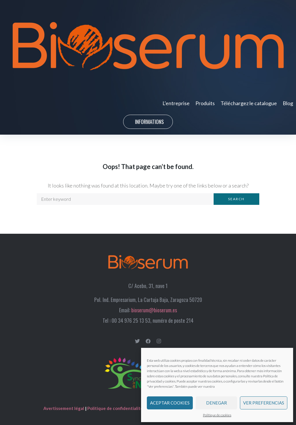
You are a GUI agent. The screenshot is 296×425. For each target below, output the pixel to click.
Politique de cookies (217, 415)
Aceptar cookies (170, 402)
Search (236, 199)
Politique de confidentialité (115, 408)
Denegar (216, 402)
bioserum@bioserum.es (154, 310)
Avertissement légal (64, 408)
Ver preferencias (263, 402)
